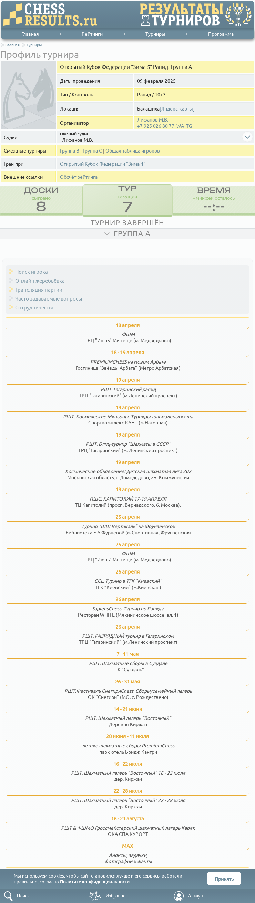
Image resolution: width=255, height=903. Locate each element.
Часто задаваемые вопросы (48, 298)
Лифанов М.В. (152, 120)
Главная (30, 34)
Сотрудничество (35, 307)
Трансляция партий (38, 289)
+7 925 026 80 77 (155, 126)
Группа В (69, 151)
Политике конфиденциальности (95, 881)
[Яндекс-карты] (177, 109)
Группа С (92, 151)
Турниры (155, 34)
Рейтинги (92, 34)
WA (180, 126)
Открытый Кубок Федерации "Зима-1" (103, 164)
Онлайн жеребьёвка (40, 280)
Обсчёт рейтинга (79, 177)
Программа (221, 34)
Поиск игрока (31, 271)
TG (189, 126)
